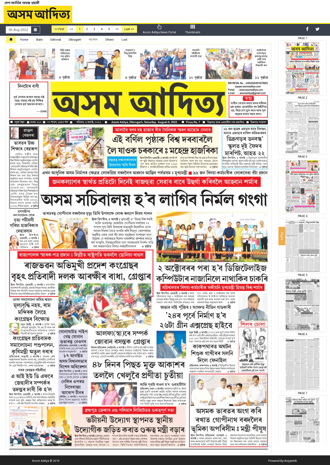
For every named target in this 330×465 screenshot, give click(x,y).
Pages (282, 236)
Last (124, 39)
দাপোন (93, 39)
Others (109, 39)
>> (117, 29)
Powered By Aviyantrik (282, 460)
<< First (59, 29)
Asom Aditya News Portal (159, 29)
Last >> (129, 29)
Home (24, 39)
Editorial (55, 39)
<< (71, 29)
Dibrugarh (75, 39)
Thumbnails (192, 29)
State (39, 39)
